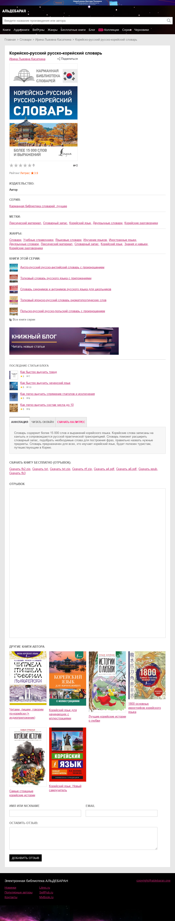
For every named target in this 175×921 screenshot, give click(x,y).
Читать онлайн (42, 422)
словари (25, 39)
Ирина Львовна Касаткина (53, 39)
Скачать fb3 (17, 473)
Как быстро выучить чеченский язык (45, 383)
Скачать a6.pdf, (126, 469)
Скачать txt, (40, 469)
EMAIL (90, 806)
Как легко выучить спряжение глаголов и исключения (57, 394)
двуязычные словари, (108, 223)
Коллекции (111, 29)
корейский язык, (80, 223)
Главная (10, 39)
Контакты (11, 897)
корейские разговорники (141, 223)
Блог (92, 29)
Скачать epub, (148, 469)
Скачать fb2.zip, (20, 469)
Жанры (52, 29)
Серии (126, 29)
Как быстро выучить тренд (38, 372)
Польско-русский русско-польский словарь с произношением (62, 311)
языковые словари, (68, 240)
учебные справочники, (38, 240)
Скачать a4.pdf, (104, 469)
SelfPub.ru (46, 892)
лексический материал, (25, 223)
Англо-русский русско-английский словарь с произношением (62, 267)
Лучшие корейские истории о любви (107, 718)
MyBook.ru (46, 897)
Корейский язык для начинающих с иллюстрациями (63, 714)
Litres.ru (44, 887)
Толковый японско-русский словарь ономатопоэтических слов (63, 300)
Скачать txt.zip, (60, 469)
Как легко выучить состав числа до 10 (47, 405)
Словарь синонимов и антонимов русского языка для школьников (65, 289)
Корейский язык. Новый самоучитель (65, 788)
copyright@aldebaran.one (153, 880)
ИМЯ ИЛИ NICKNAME (24, 806)
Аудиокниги (21, 29)
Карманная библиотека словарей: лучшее (38, 206)
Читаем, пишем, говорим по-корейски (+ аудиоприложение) (26, 713)
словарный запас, (55, 223)
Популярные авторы (19, 892)
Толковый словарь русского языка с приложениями (55, 278)
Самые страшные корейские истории (22, 793)
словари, (15, 240)
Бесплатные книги (73, 29)
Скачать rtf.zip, (82, 469)
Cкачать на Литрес (71, 422)
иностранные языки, (123, 240)
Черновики (141, 29)
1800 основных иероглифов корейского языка (144, 708)
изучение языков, (95, 240)
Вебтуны (38, 29)
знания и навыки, (136, 244)
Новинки (10, 887)
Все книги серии (24, 319)
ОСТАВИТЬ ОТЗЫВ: (23, 823)
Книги (6, 29)
